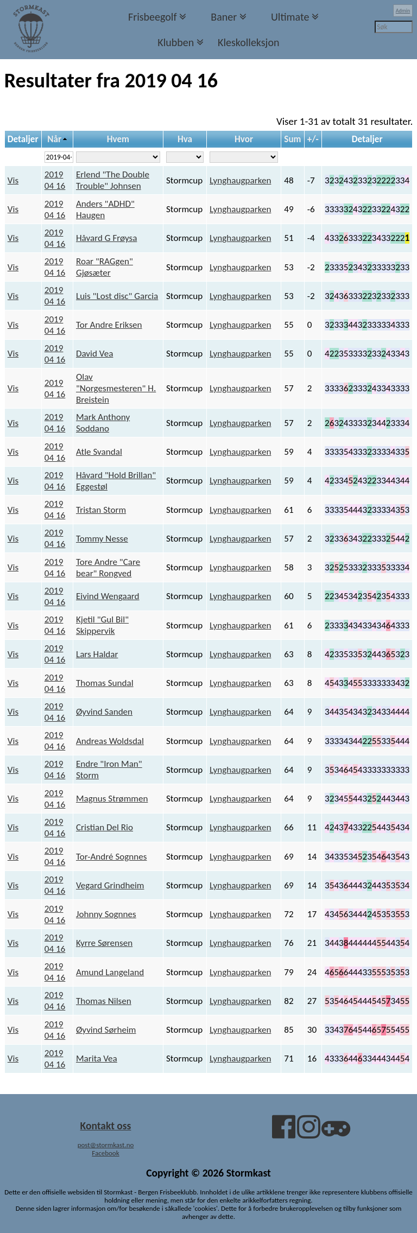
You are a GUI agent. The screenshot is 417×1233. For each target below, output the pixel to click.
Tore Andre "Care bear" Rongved (108, 567)
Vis (13, 180)
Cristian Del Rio (104, 827)
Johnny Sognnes (106, 914)
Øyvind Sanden (104, 711)
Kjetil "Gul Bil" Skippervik (102, 625)
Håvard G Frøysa (106, 238)
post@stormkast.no (106, 1145)
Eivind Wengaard (108, 596)
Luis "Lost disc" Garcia (117, 296)
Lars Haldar (97, 654)
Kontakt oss (105, 1125)
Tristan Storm (101, 510)
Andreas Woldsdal (110, 741)
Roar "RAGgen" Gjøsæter (104, 267)
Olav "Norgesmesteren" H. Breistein (116, 388)
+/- (313, 139)
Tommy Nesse (102, 538)
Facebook (105, 1153)
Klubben (175, 42)
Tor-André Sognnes (111, 856)
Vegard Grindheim (110, 885)
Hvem (118, 139)
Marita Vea (96, 1058)
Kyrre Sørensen (104, 943)
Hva (185, 139)
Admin (403, 10)
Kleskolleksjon (248, 42)
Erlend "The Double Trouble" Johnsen (112, 180)
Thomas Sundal (105, 683)
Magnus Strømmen (112, 798)
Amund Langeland (110, 972)
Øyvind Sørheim (106, 1029)
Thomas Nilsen (103, 1001)
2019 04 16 (55, 180)
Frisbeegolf (152, 16)
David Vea (94, 353)
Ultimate (290, 16)
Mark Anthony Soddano (103, 422)
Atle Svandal (99, 451)
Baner (224, 16)
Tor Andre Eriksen (109, 325)
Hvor (244, 139)
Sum (292, 139)
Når (54, 139)
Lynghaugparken (240, 180)
